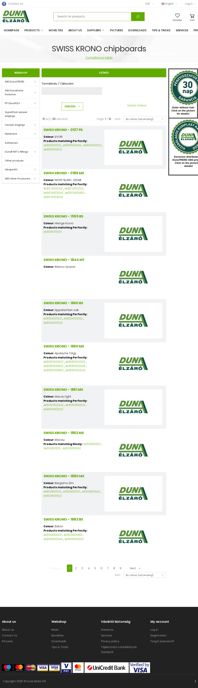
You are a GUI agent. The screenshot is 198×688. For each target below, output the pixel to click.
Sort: (118, 119)
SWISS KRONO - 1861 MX (63, 389)
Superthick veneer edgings (16, 114)
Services (182, 30)
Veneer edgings (15, 125)
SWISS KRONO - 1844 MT (64, 259)
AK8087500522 (53, 362)
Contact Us (15, 4)
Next (135, 568)
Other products (14, 160)
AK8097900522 (75, 405)
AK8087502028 (75, 366)
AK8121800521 (52, 491)
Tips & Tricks (161, 30)
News (54, 630)
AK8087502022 (75, 362)
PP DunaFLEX (12, 103)
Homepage (11, 30)
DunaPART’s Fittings (16, 152)
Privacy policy (110, 641)
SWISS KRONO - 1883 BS (63, 519)
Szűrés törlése (136, 105)
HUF (147, 4)
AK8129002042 (53, 539)
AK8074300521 (53, 188)
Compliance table (99, 57)
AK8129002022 (74, 539)
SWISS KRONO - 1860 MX (64, 346)
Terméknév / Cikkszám (57, 84)
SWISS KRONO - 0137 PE (63, 129)
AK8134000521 (53, 318)
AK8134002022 (73, 318)
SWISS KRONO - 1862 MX (64, 432)
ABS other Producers (17, 178)
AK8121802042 (91, 491)
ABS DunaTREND (14, 81)
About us (75, 30)
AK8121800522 (53, 496)
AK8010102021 (52, 145)
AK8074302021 (73, 188)
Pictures (116, 30)
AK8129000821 (73, 535)
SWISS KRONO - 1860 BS (63, 303)
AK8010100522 (53, 149)
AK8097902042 (53, 405)
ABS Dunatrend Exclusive (14, 92)
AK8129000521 (53, 535)
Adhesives (11, 143)
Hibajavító (11, 169)
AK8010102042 (72, 145)
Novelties (56, 30)
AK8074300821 (74, 193)
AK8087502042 (75, 370)
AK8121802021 (71, 491)
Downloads (137, 30)
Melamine (11, 134)
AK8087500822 (53, 366)
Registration (158, 635)
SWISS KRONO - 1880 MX (64, 476)
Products (32, 30)
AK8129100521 (92, 444)
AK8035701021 (52, 232)
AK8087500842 (54, 370)
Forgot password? (162, 641)
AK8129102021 (52, 448)
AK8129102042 (72, 448)
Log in (189, 4)
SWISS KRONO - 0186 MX (64, 173)
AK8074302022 (53, 197)
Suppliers (94, 30)
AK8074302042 (53, 193)
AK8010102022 (92, 145)
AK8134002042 (53, 323)
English (167, 4)
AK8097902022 (53, 409)
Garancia (107, 630)
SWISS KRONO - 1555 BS (63, 216)
